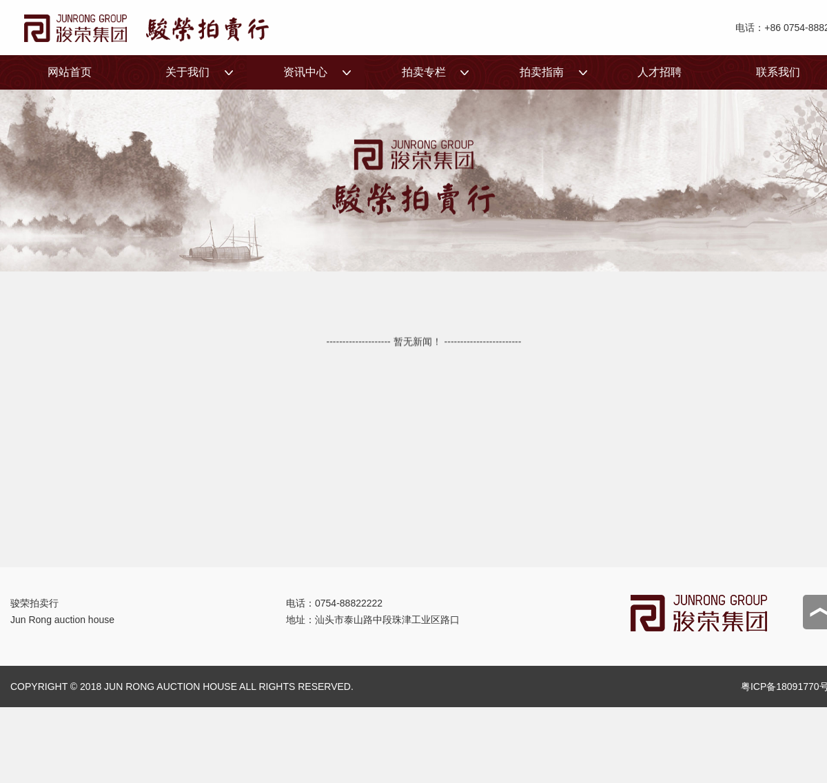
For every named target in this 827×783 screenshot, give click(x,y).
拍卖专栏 (417, 78)
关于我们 (180, 78)
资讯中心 (299, 78)
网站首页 (70, 72)
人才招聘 (659, 72)
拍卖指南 (534, 78)
